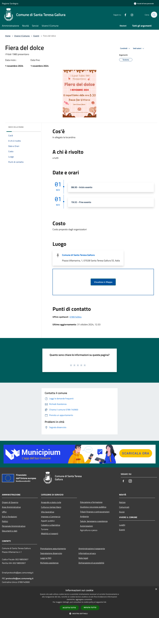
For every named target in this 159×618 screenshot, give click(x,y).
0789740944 (76, 316)
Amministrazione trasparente (92, 548)
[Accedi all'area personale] (143, 3)
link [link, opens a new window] (104, 602)
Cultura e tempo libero (51, 507)
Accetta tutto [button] (69, 608)
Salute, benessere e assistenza (94, 521)
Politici (5, 521)
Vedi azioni (139, 48)
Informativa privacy (87, 553)
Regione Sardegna (10, 3)
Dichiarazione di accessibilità (91, 562)
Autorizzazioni (86, 526)
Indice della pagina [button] (15, 127)
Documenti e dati (9, 530)
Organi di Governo (10, 502)
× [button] (156, 589)
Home (7, 35)
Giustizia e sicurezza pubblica (93, 507)
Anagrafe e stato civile (51, 502)
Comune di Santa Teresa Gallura (78, 255)
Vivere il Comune (22, 35)
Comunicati (124, 507)
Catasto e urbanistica (50, 525)
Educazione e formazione (91, 502)
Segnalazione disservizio (51, 553)
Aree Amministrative (11, 507)
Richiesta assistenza (49, 562)
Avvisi (122, 511)
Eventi (36, 35)
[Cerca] (154, 14)
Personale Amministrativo (13, 526)
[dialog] (79, 602)
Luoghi (122, 524)
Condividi (125, 48)
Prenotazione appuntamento (53, 548)
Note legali (83, 558)
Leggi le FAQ (45, 558)
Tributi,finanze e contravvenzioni (95, 511)
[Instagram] (130, 14)
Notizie (122, 502)
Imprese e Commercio (50, 516)
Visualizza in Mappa (103, 282)
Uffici (4, 511)
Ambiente (84, 516)
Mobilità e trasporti (49, 533)
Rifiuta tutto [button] (90, 607)
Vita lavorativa (47, 511)
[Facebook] (124, 14)
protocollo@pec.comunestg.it (19, 578)
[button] (79, 613)
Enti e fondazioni (9, 516)
